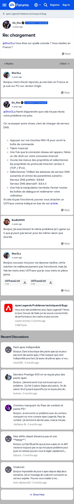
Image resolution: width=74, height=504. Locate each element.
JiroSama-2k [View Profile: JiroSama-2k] (19, 424)
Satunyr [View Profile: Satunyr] (17, 455)
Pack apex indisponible (26, 347)
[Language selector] (37, 5)
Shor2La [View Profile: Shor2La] (16, 73)
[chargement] (30, 26)
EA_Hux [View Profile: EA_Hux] (16, 22)
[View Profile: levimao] (8, 377)
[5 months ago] (31, 362)
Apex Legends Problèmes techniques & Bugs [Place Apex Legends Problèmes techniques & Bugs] (24, 13)
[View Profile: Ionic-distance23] (8, 469)
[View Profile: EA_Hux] (7, 25)
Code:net (18, 467)
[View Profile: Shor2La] (6, 75)
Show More (37, 494)
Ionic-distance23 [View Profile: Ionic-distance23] (22, 482)
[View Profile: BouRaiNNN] (6, 222)
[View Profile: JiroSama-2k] (8, 408)
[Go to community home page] (19, 5)
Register (55, 4)
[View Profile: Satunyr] (8, 439)
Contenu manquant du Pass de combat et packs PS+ (38, 407)
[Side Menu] (4, 4)
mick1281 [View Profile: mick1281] (18, 362)
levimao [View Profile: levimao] (17, 393)
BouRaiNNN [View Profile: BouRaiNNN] (18, 220)
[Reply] (66, 54)
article (54, 203)
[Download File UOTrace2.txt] (51, 282)
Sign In (66, 4)
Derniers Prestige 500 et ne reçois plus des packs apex (39, 376)
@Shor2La (9, 43)
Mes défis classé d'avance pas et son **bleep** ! (35, 438)
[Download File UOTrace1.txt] (25, 282)
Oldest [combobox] (65, 63)
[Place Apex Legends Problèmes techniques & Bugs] (42, 305)
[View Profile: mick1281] (8, 349)
